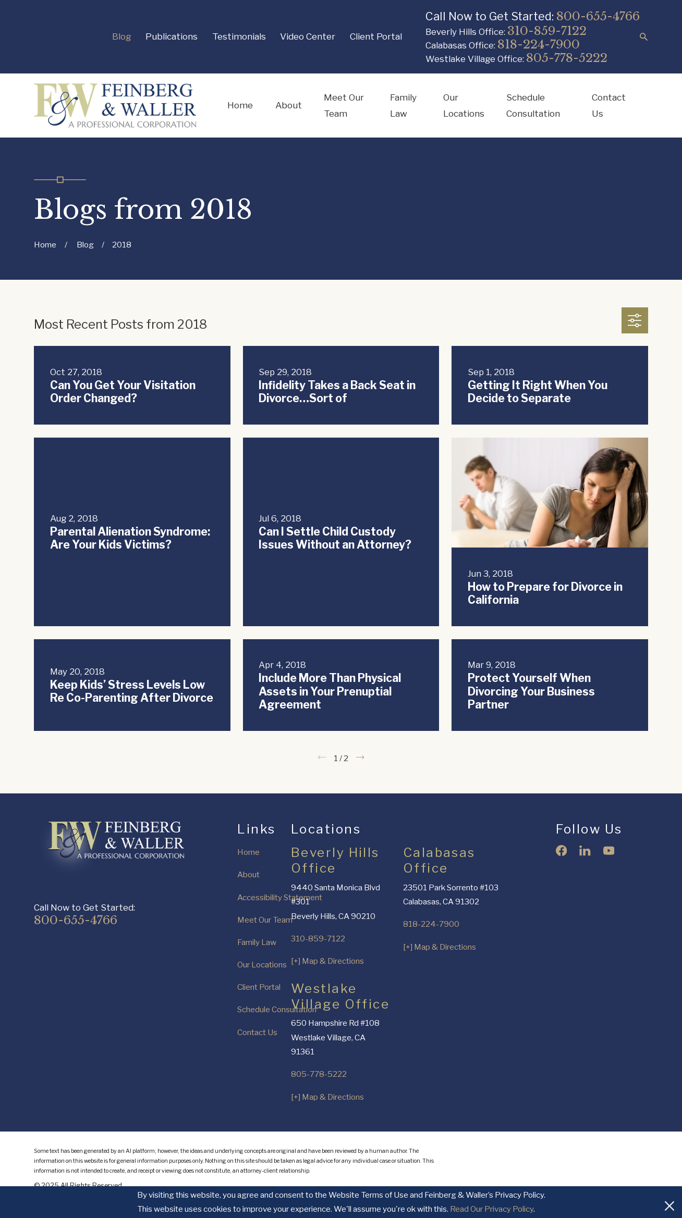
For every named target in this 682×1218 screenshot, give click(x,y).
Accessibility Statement (279, 897)
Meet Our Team (265, 920)
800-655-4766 (598, 16)
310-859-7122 (547, 30)
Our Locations (262, 965)
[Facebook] (561, 850)
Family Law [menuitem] (403, 105)
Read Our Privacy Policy (491, 1209)
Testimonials (239, 36)
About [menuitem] (288, 105)
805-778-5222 (566, 58)
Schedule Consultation (276, 1009)
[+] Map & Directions (327, 961)
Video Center (307, 36)
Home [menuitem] (240, 105)
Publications (171, 36)
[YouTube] (608, 850)
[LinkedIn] (584, 850)
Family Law (256, 942)
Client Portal (376, 36)
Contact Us (257, 1032)
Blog (121, 36)
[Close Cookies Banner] (669, 1202)
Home (248, 852)
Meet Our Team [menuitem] (344, 105)
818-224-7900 (538, 44)
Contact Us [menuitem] (609, 105)
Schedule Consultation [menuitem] (533, 105)
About (248, 874)
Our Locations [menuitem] (463, 105)
